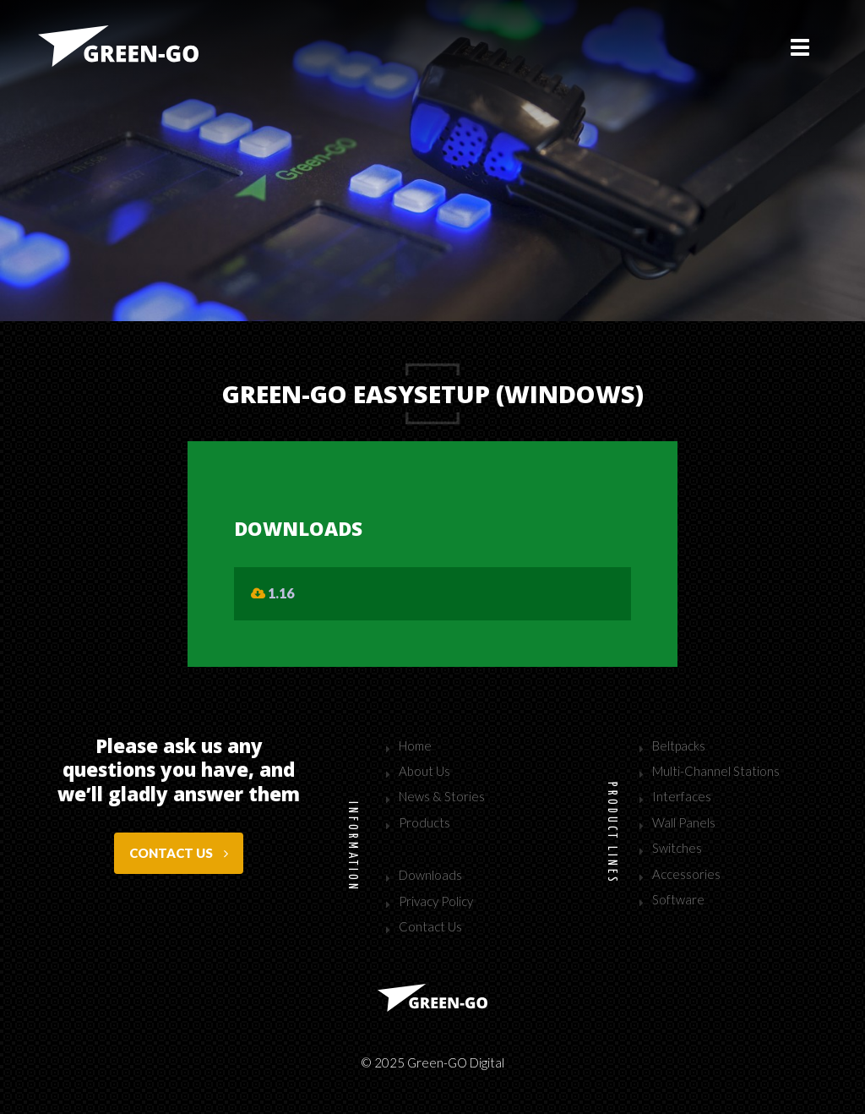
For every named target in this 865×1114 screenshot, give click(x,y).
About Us (424, 770)
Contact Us (430, 926)
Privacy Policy (436, 901)
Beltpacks (678, 745)
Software (678, 899)
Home (415, 745)
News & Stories (442, 796)
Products (424, 822)
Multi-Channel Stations (716, 770)
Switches (677, 847)
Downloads (430, 874)
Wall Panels (683, 822)
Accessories (686, 874)
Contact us (178, 852)
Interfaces (681, 796)
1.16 (272, 593)
